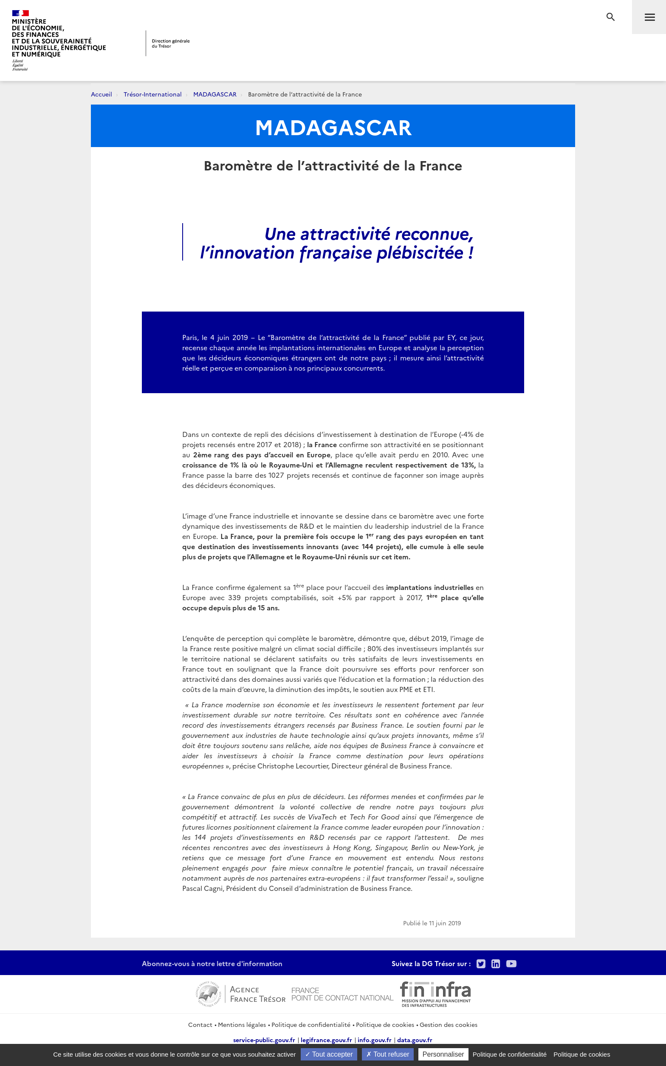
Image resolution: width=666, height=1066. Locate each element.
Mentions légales (242, 1024)
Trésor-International (153, 94)
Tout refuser (387, 1054)
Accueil (101, 94)
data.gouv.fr (414, 1039)
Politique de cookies (385, 1024)
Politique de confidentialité (310, 1024)
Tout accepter (329, 1054)
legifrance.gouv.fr (326, 1039)
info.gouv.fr (375, 1039)
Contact (200, 1024)
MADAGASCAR (215, 94)
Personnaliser (443, 1054)
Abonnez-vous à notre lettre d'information (212, 963)
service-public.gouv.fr (264, 1039)
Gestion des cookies (448, 1024)
